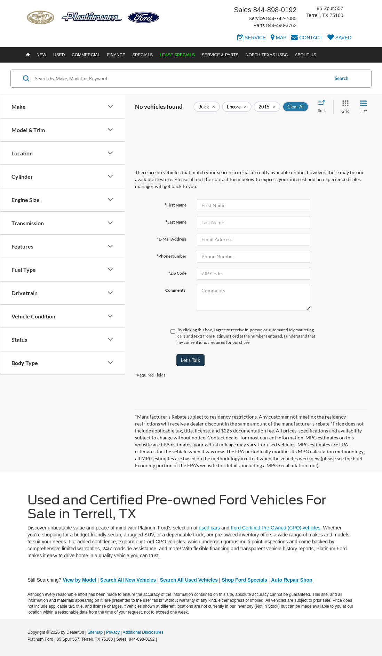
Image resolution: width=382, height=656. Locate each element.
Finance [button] (116, 54)
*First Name (175, 205)
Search (341, 78)
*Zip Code (177, 273)
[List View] (363, 107)
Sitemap (95, 632)
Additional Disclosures (143, 632)
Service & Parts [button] (220, 54)
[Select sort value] (324, 107)
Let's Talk (190, 360)
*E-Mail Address (171, 239)
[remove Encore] (237, 107)
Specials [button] (142, 54)
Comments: (175, 290)
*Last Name (176, 222)
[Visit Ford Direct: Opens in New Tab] (160, 639)
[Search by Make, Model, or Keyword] (181, 78)
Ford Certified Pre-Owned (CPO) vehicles (275, 528)
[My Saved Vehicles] (339, 38)
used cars (209, 528)
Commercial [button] (86, 54)
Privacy (113, 632)
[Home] (27, 55)
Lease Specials (177, 54)
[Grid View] (344, 107)
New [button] (41, 54)
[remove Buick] (206, 107)
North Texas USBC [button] (267, 54)
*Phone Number (171, 256)
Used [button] (59, 54)
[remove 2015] (267, 107)
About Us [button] (305, 54)
